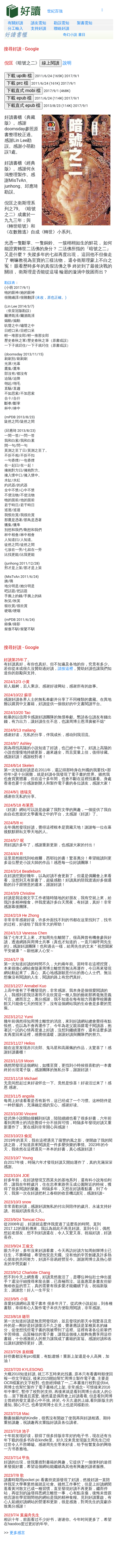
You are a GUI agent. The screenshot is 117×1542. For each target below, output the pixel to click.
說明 (67, 63)
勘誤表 (9, 283)
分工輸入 (15, 28)
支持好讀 (38, 28)
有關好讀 (15, 23)
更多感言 (17, 1532)
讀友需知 (38, 23)
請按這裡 (65, 668)
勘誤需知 (61, 23)
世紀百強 (55, 11)
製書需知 (84, 23)
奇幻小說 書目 (74, 35)
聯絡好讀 (61, 28)
